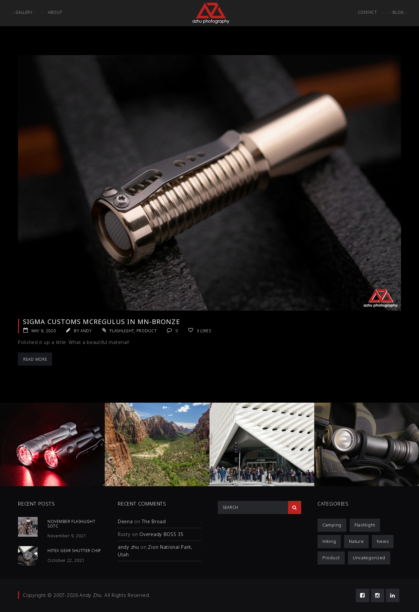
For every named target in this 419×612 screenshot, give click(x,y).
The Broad (154, 521)
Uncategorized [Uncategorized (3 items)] (369, 558)
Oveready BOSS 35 (161, 534)
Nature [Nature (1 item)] (356, 541)
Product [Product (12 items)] (331, 558)
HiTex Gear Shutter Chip (74, 550)
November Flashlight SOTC (71, 524)
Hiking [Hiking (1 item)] (329, 541)
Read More (35, 359)
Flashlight (122, 331)
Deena (125, 521)
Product (147, 331)
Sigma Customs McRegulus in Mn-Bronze (101, 321)
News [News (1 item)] (383, 541)
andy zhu (128, 547)
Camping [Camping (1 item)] (331, 525)
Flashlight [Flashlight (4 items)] (365, 525)
